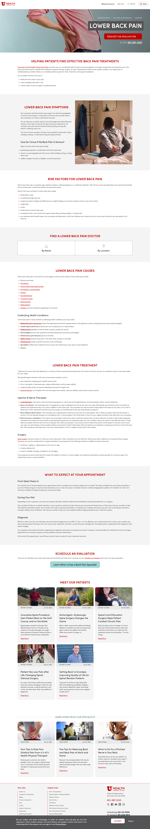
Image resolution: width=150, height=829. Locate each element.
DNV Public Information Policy (58, 808)
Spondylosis (24, 283)
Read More (25, 638)
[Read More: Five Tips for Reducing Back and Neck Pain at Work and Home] (75, 731)
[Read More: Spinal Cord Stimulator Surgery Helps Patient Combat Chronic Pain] (113, 596)
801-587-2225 (135, 42)
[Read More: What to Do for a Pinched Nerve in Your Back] (113, 731)
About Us (22, 792)
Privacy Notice (61, 824)
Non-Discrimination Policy (57, 811)
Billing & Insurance (108, 4)
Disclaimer (52, 803)
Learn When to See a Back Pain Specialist (75, 564)
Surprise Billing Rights (56, 814)
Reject (131, 821)
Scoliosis (23, 308)
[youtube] (116, 804)
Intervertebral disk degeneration (32, 286)
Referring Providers (25, 814)
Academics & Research (26, 794)
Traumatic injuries (26, 299)
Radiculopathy (25, 305)
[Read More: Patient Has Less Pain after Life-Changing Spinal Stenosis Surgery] (36, 653)
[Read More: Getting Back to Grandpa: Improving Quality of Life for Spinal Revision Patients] (75, 653)
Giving (21, 805)
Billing (21, 797)
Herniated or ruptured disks (30, 290)
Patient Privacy (54, 797)
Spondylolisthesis (26, 296)
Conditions (138, 18)
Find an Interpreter (25, 800)
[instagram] (123, 804)
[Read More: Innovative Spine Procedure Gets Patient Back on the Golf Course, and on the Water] (36, 596)
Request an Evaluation (123, 36)
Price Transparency (55, 792)
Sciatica (23, 293)
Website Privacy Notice (56, 805)
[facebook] (112, 804)
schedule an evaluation (92, 558)
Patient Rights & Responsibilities (59, 794)
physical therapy (26, 390)
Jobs (20, 803)
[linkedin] (120, 804)
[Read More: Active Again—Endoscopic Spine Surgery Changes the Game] (75, 596)
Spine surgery (22, 439)
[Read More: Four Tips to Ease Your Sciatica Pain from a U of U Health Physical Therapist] (36, 731)
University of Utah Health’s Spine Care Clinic (33, 67)
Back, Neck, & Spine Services (122, 18)
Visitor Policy (53, 800)
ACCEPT (118, 821)
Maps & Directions (25, 808)
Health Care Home (104, 18)
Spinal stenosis (25, 302)
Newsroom (22, 811)
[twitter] (108, 804)
